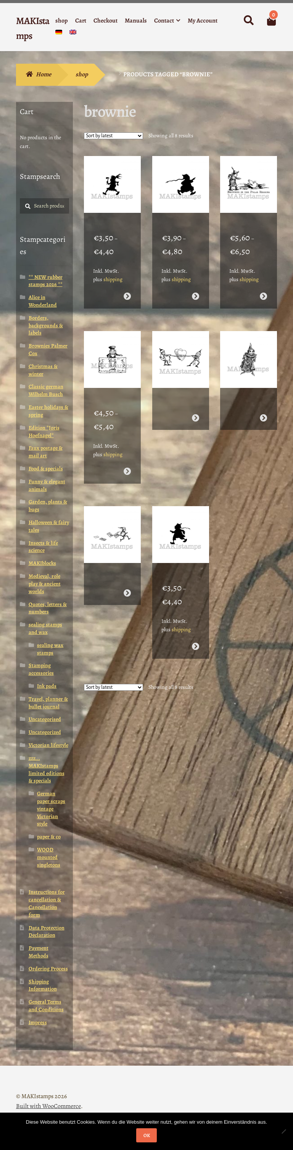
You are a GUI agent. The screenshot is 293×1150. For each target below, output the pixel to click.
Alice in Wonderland (43, 301)
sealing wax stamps (50, 649)
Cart (80, 20)
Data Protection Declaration (46, 931)
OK (146, 1135)
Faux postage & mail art (46, 451)
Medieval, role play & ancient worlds (45, 584)
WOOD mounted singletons (48, 857)
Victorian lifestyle (48, 745)
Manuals (136, 20)
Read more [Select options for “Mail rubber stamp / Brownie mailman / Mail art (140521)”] (127, 565)
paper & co (49, 836)
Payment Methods (38, 951)
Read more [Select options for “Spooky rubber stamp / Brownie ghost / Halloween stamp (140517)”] (263, 399)
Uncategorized (45, 732)
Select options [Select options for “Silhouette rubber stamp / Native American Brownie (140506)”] (127, 287)
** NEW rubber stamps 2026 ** (46, 280)
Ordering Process (48, 968)
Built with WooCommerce (48, 1106)
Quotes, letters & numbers (48, 608)
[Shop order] (113, 135)
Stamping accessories (41, 669)
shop (61, 20)
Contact (164, 20)
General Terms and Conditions (46, 1005)
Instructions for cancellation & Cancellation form (47, 903)
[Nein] (283, 1131)
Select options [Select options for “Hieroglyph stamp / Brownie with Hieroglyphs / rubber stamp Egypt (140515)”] (127, 453)
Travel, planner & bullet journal (48, 702)
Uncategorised (45, 719)
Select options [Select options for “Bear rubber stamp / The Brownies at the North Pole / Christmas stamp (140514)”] (263, 287)
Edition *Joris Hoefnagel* (44, 431)
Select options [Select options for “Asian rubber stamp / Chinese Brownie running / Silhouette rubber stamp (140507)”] (195, 287)
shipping (112, 270)
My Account (202, 20)
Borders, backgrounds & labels (46, 325)
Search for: (248, 21)
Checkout (105, 20)
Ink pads (46, 686)
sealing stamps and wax (45, 628)
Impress (38, 1022)
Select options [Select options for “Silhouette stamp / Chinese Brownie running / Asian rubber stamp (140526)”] (195, 618)
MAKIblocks (42, 563)
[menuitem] (58, 34)
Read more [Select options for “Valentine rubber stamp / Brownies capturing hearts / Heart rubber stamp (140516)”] (195, 399)
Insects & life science (43, 546)
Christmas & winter (43, 370)
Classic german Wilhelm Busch (46, 390)
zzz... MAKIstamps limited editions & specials (46, 769)
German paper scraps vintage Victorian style (51, 808)
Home (43, 74)
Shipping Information (43, 985)
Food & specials (46, 468)
